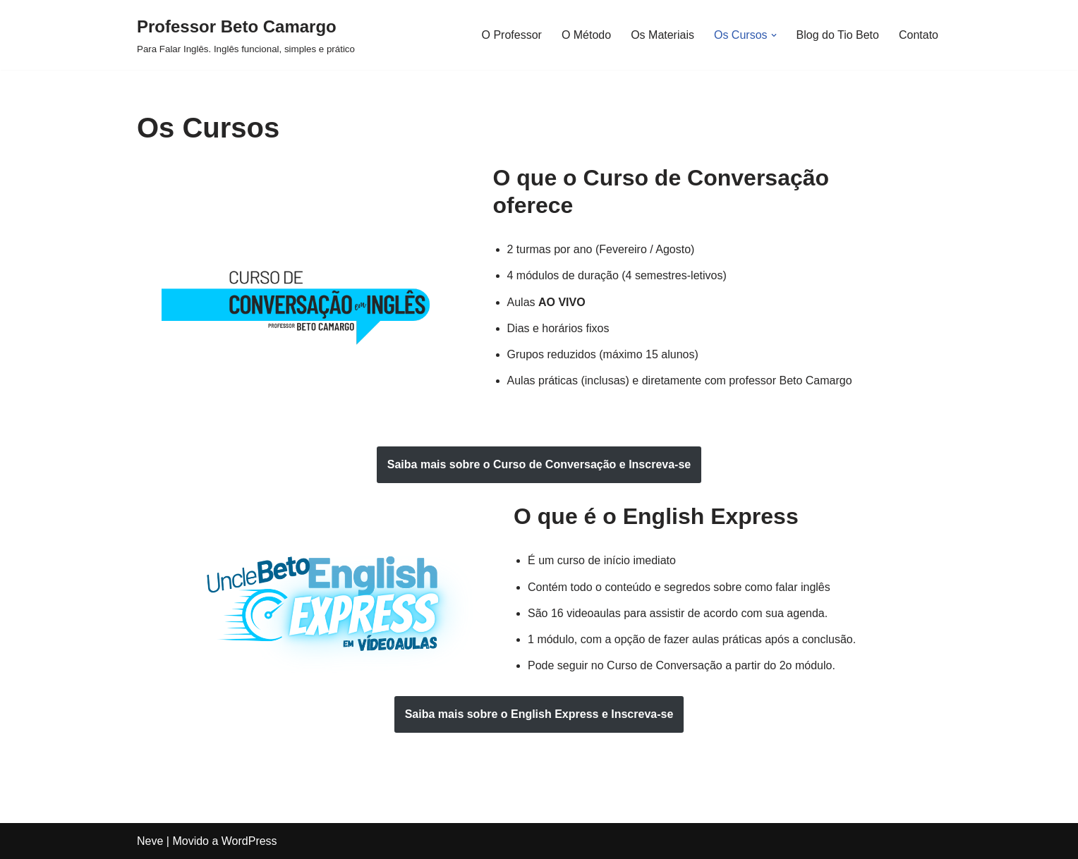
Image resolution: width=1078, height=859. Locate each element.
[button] (774, 35)
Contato (918, 35)
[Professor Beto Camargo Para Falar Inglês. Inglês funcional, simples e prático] (246, 35)
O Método (586, 35)
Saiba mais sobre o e (539, 464)
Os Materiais (662, 35)
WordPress (249, 841)
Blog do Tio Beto (838, 35)
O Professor (512, 35)
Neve (150, 841)
